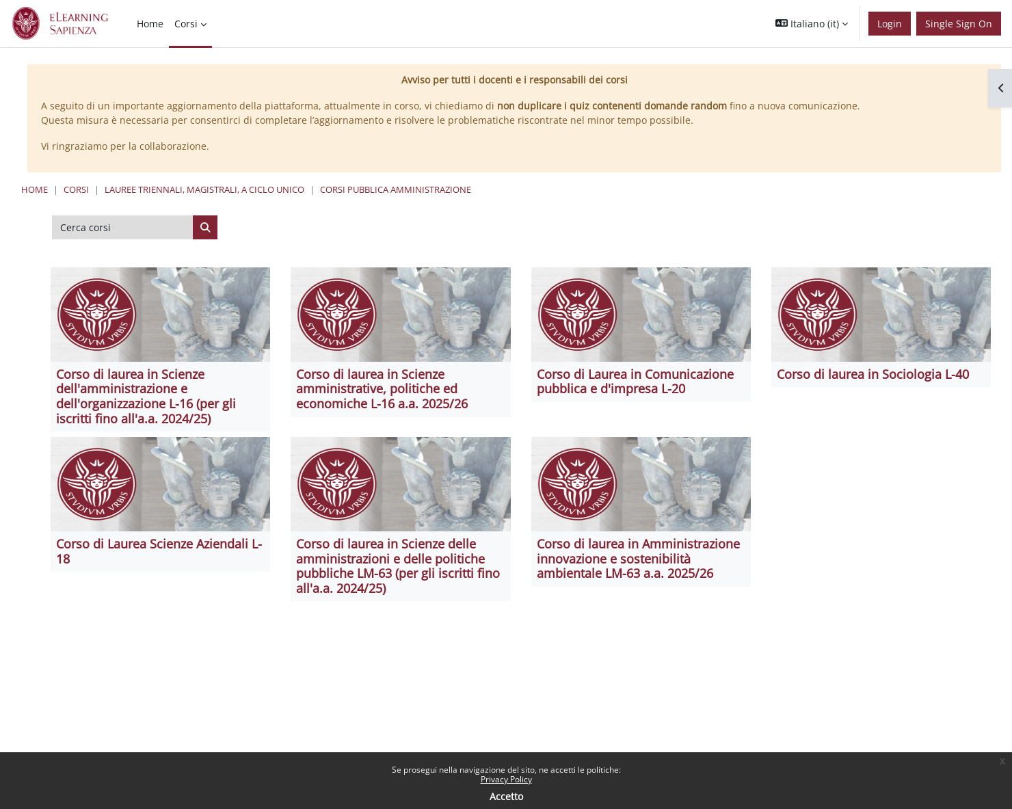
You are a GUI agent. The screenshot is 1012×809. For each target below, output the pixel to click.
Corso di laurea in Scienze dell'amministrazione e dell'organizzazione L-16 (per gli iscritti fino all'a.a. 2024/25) (146, 396)
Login (889, 23)
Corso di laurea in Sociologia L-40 (873, 374)
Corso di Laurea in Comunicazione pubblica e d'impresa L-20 (635, 381)
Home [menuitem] (150, 23)
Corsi (76, 189)
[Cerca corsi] (123, 227)
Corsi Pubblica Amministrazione (395, 189)
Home (34, 189)
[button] (812, 23)
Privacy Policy (506, 779)
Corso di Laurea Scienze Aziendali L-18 (159, 551)
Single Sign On (958, 23)
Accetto (506, 796)
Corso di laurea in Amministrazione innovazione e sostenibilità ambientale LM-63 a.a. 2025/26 (638, 558)
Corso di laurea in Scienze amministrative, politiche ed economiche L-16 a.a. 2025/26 (382, 389)
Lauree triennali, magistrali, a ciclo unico (204, 189)
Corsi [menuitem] (186, 23)
